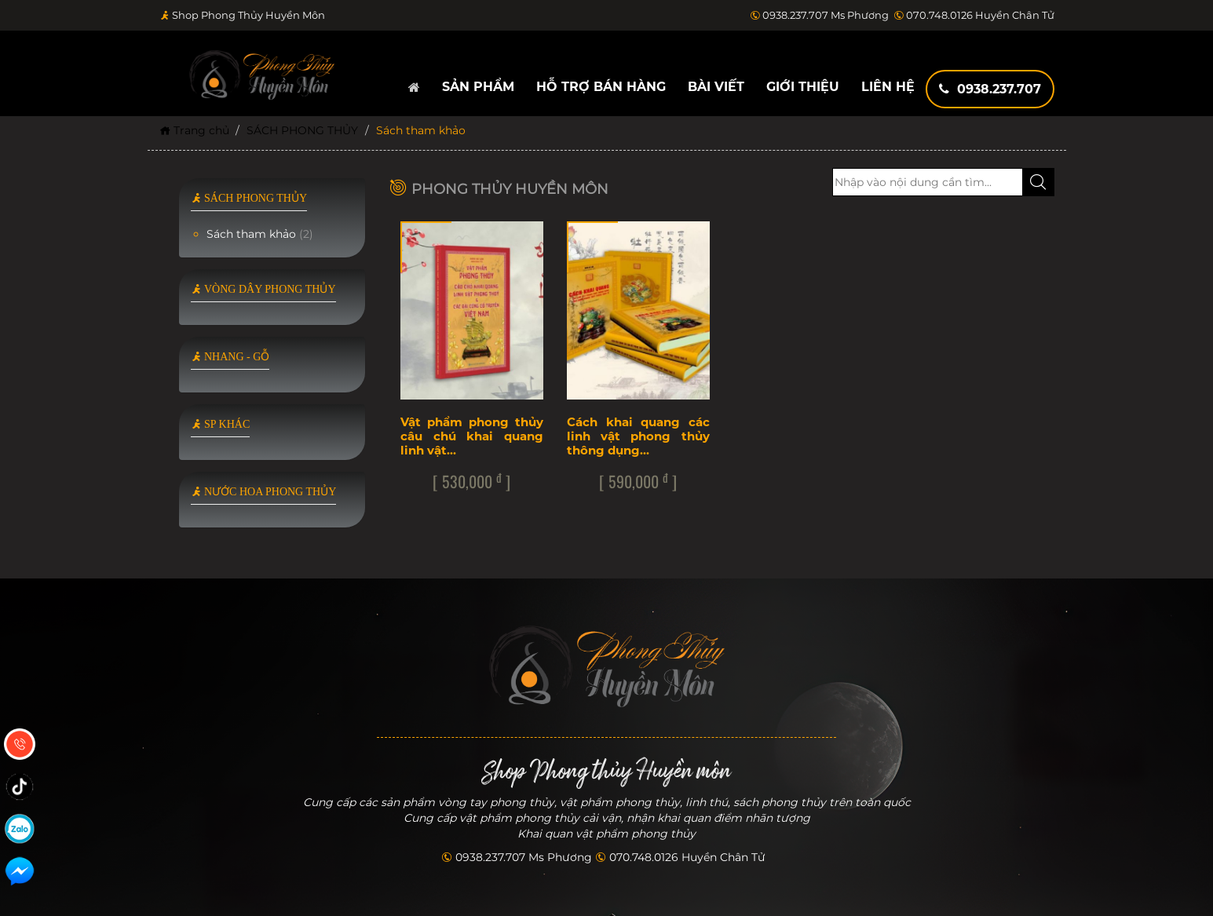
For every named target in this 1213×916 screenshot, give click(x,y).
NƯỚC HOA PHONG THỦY (264, 492)
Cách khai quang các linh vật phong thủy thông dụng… (638, 435)
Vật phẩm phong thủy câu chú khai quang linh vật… (471, 435)
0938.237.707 (990, 89)
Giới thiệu (802, 86)
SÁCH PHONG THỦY (302, 130)
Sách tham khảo (259, 234)
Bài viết (716, 86)
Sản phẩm (478, 86)
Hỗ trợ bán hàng (601, 86)
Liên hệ (888, 86)
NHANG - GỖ (230, 357)
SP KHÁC (220, 424)
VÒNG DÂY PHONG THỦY (263, 289)
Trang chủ (194, 130)
